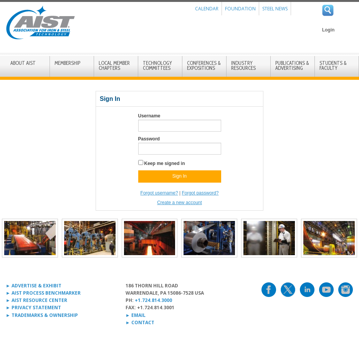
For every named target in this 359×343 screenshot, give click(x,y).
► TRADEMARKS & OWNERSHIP (42, 315)
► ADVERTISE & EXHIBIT (33, 285)
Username (149, 116)
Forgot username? (159, 193)
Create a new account (179, 202)
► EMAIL (136, 315)
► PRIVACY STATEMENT (33, 307)
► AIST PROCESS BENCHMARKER (43, 293)
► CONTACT (140, 322)
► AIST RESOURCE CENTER (36, 300)
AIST (40, 23)
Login (328, 30)
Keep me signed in (164, 163)
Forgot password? (200, 193)
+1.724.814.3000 (153, 300)
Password (149, 139)
